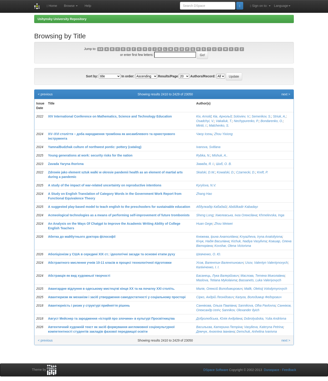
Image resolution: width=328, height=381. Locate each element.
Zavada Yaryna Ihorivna (66, 164)
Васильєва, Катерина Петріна (219, 327)
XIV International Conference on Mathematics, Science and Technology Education (110, 116)
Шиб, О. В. (224, 164)
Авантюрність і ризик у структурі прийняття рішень (89, 305)
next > (285, 94)
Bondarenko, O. (272, 121)
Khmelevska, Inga (271, 215)
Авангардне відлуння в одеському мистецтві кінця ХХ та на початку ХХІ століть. (111, 288)
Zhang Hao (204, 194)
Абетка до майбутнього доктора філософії (81, 236)
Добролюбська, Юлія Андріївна (219, 318)
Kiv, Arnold (203, 116)
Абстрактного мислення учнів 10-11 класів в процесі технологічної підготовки (110, 262)
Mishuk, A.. (220, 155)
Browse (71, 6)
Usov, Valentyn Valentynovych (266, 262)
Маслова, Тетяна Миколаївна (263, 275)
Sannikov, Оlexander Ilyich (240, 310)
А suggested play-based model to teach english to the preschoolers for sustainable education (119, 207)
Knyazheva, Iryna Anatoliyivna (261, 236)
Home (51, 6)
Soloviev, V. (241, 116)
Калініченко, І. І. (207, 267)
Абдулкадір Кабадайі (211, 207)
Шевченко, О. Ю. (208, 254)
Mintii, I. (201, 125)
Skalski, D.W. (205, 172)
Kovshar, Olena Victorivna (232, 246)
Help (88, 6)
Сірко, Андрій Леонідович (214, 297)
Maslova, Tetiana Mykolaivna (216, 280)
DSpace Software (215, 370)
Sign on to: (260, 6)
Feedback (289, 370)
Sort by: (92, 76)
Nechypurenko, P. (246, 121)
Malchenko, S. (219, 125)
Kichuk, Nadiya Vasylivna (249, 241)
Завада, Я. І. (205, 164)
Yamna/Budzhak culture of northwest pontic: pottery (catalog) (94, 147)
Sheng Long (204, 215)
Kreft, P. (262, 172)
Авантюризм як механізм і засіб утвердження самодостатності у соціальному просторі (117, 297)
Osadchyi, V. (205, 121)
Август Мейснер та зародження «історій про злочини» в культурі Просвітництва (111, 318)
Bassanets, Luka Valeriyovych (260, 280)
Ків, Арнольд (222, 116)
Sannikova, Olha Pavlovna (257, 305)
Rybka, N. (203, 155)
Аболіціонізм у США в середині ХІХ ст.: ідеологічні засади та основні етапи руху (111, 254)
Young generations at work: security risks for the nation (90, 155)
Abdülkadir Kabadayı (243, 207)
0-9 (100, 49)
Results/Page (168, 76)
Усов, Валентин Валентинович (219, 262)
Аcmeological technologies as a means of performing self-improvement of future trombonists (119, 215)
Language (282, 6)
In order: (127, 76)
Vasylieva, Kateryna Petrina (263, 327)
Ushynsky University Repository (62, 19)
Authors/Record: (202, 76)
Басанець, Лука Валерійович (217, 275)
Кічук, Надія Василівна (212, 241)
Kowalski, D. (225, 172)
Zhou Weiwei (223, 223)
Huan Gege (204, 223)
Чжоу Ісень (204, 134)
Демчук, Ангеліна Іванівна (215, 331)
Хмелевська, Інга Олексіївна (236, 215)
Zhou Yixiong (223, 134)
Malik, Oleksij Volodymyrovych (265, 288)
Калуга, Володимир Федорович (258, 297)
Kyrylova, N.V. (206, 185)
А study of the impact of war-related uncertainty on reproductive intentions (104, 185)
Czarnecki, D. (245, 172)
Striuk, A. (279, 116)
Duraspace (271, 370)
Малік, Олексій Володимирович (219, 288)
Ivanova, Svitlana (208, 147)
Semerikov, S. (261, 116)
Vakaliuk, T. (224, 121)
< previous (45, 94)
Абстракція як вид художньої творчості (79, 275)
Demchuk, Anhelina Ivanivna (257, 331)
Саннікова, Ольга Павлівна (216, 305)
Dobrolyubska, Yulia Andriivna (265, 318)
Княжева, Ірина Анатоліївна (217, 236)
